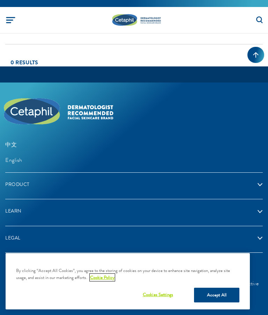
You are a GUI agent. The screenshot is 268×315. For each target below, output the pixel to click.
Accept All (216, 295)
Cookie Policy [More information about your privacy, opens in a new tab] (102, 277)
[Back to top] (256, 54)
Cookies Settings (158, 294)
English (13, 160)
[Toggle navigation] (10, 20)
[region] (128, 281)
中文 (11, 145)
